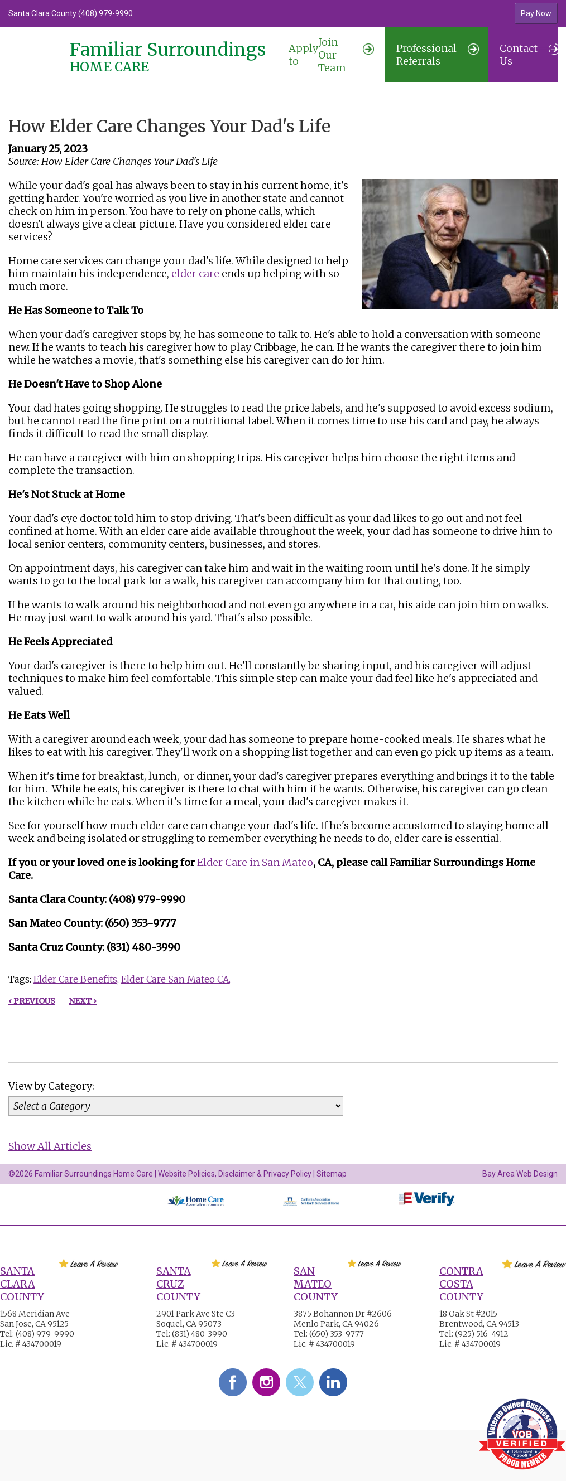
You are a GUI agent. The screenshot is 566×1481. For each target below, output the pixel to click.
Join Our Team (331, 55)
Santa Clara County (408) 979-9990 (70, 13)
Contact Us (529, 54)
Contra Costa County (461, 1284)
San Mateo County (316, 1284)
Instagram (266, 1382)
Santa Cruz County (178, 1284)
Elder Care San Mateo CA (175, 979)
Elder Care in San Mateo (255, 862)
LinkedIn (333, 1382)
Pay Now (536, 13)
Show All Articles (50, 1146)
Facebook (233, 1382)
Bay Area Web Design (520, 1173)
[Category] (175, 1106)
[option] (214, 13)
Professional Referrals (437, 54)
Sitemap (331, 1173)
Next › (83, 1001)
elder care (195, 273)
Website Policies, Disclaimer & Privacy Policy (234, 1173)
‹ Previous (31, 1001)
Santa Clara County (22, 1284)
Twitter (300, 1382)
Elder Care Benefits (75, 979)
